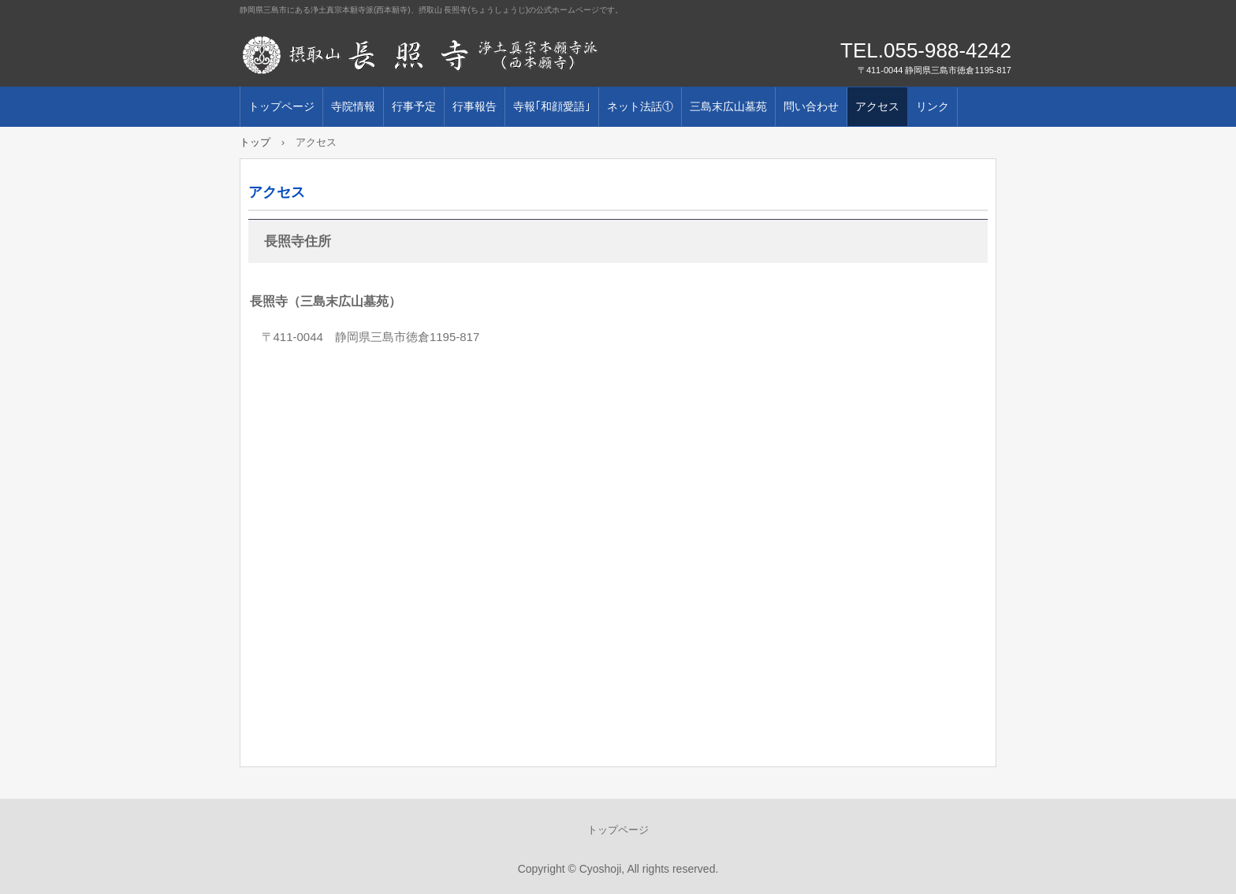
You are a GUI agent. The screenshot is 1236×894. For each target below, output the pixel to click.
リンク (932, 106)
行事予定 (414, 106)
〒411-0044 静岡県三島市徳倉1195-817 (371, 336)
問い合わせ (811, 106)
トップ (255, 142)
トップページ (281, 106)
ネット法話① (640, 106)
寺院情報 (353, 106)
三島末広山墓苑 (728, 106)
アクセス (877, 106)
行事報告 (474, 106)
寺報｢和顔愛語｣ (551, 106)
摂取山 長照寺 (421, 55)
